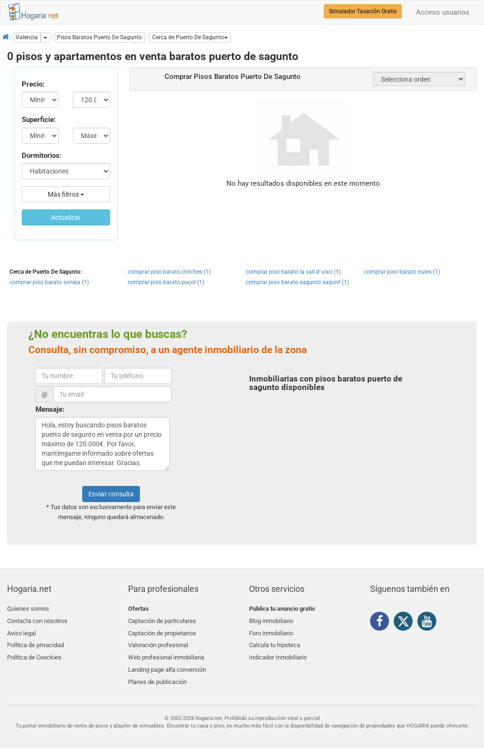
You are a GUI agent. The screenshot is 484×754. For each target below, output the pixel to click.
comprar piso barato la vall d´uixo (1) (293, 272)
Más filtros (66, 194)
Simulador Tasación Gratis (363, 11)
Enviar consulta (111, 494)
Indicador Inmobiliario (278, 653)
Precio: (33, 84)
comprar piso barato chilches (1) (169, 272)
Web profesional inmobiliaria (166, 653)
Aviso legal (21, 630)
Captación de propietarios (162, 630)
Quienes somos (28, 608)
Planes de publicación (157, 675)
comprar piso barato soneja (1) (49, 282)
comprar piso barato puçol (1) (166, 282)
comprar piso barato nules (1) (402, 272)
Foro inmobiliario (271, 630)
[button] (190, 37)
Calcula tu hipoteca (274, 642)
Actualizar (66, 217)
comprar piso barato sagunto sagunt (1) (297, 282)
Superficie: (39, 119)
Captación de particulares (162, 620)
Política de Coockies (34, 653)
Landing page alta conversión (167, 664)
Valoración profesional (158, 642)
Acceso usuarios (442, 12)
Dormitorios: (41, 155)
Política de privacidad (35, 642)
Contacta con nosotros (37, 620)
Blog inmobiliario (271, 620)
